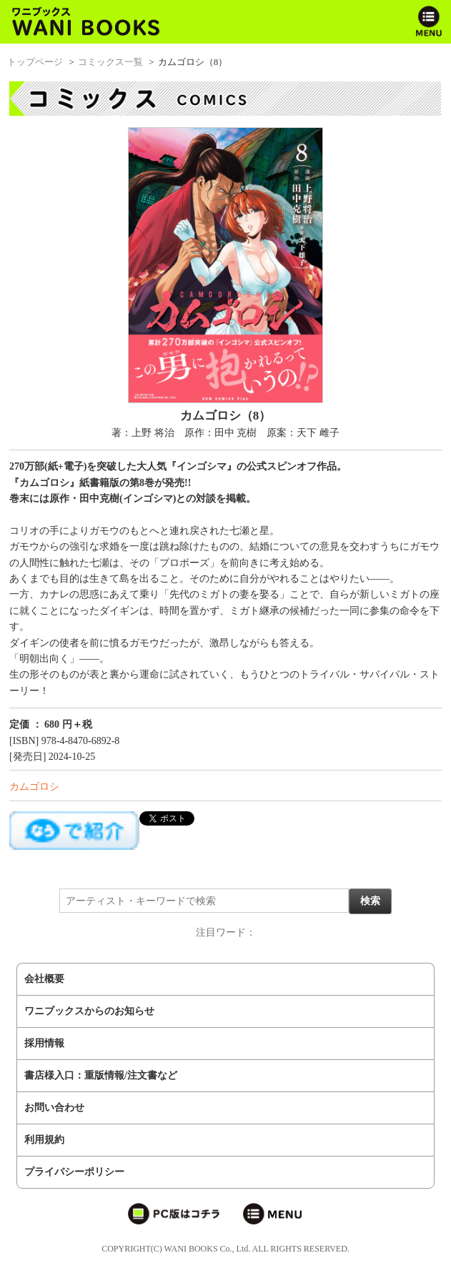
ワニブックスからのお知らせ (89, 1011)
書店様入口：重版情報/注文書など (100, 1075)
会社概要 (44, 979)
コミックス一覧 (110, 61)
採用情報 (44, 1043)
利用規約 (44, 1139)
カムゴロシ (34, 786)
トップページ (35, 61)
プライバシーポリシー (74, 1172)
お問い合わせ (54, 1107)
